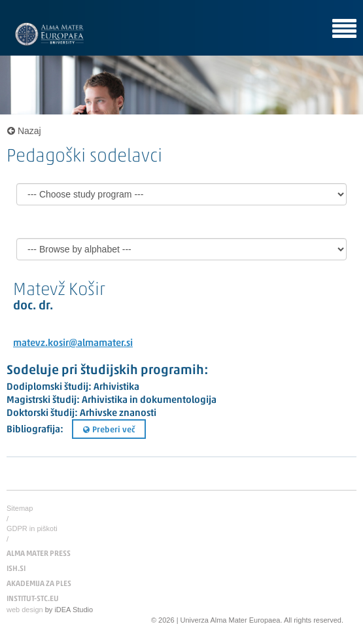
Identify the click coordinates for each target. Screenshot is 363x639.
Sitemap (20, 508)
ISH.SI (16, 569)
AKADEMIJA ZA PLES (39, 584)
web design (25, 609)
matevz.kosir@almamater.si (73, 344)
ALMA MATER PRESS (39, 554)
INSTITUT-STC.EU (33, 599)
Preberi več (109, 430)
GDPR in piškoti (32, 528)
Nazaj (24, 131)
